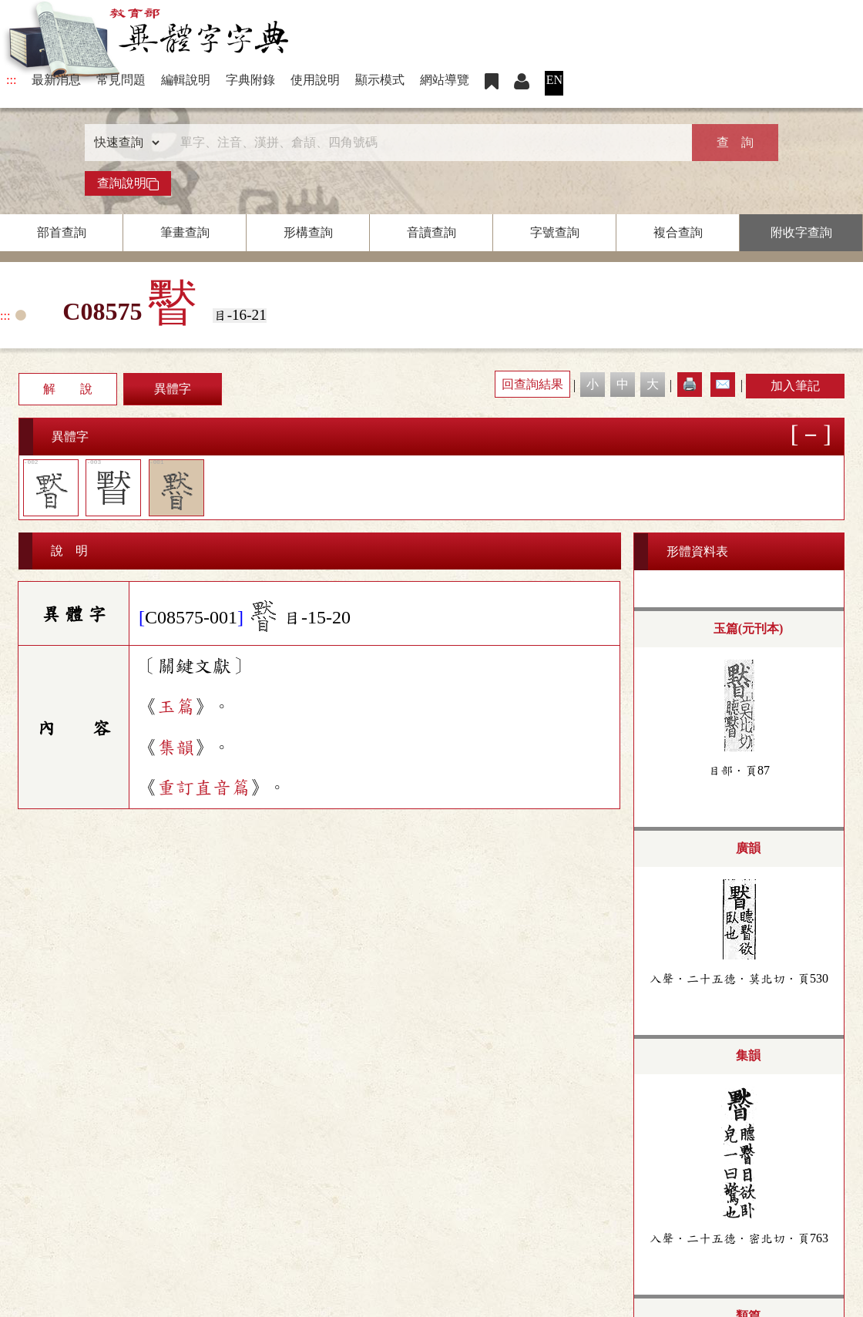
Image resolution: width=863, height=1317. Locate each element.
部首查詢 (61, 232)
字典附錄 (250, 79)
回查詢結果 (532, 384)
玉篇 (175, 706)
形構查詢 (308, 232)
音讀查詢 (431, 232)
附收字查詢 (801, 232)
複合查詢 (678, 232)
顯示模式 (380, 79)
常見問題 (121, 79)
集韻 (175, 747)
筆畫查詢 (185, 232)
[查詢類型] (123, 142)
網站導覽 (444, 79)
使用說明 (315, 79)
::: (11, 79)
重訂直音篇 (203, 787)
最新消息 (56, 79)
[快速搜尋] (426, 142)
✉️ (722, 384)
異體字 (172, 388)
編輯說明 (185, 79)
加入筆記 (795, 385)
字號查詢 (554, 232)
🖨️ (689, 384)
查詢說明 (128, 183)
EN (554, 79)
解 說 (67, 388)
